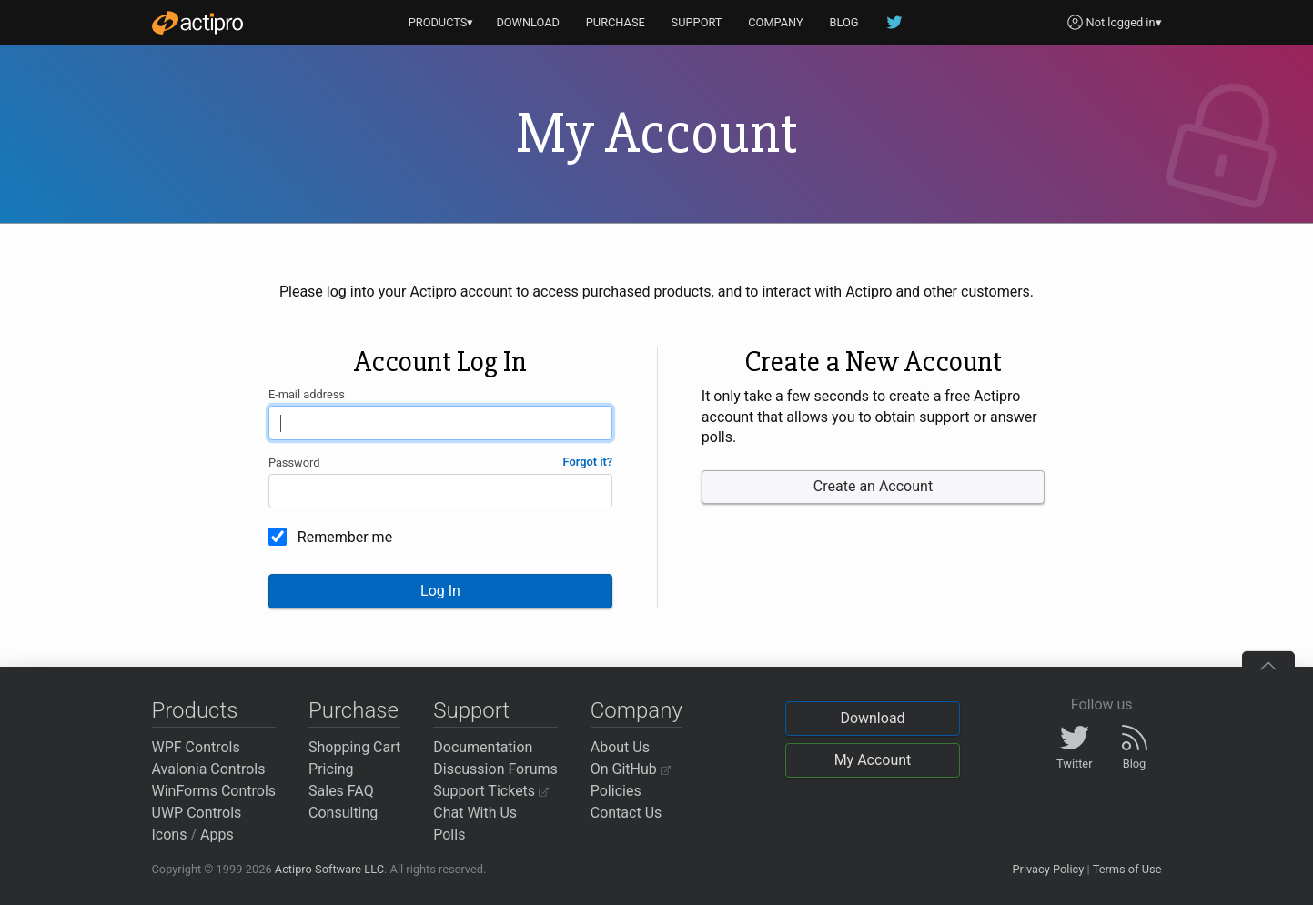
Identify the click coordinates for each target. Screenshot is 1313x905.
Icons (169, 834)
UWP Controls (197, 812)
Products (195, 710)
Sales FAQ (341, 790)
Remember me (345, 537)
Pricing (331, 769)
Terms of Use (1127, 869)
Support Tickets (491, 790)
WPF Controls (196, 747)
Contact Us (626, 812)
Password (294, 462)
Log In (440, 590)
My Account (873, 760)
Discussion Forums (495, 769)
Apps (217, 834)
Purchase (353, 710)
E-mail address (306, 394)
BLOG (844, 22)
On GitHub (631, 769)
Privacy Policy (1048, 869)
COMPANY (775, 22)
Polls (449, 834)
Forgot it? (588, 461)
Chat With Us (475, 812)
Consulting (343, 812)
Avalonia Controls (209, 769)
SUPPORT (697, 22)
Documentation (482, 747)
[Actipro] (197, 23)
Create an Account (873, 486)
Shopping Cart (354, 747)
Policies (616, 790)
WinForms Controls (214, 790)
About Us (620, 747)
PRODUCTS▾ (441, 22)
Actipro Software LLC (329, 869)
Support (471, 710)
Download (872, 718)
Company (636, 710)
